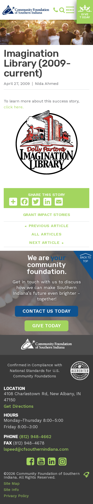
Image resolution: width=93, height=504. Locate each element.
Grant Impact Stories (46, 214)
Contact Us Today (46, 311)
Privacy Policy (16, 496)
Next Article (44, 242)
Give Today (85, 12)
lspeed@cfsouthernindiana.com (36, 449)
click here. (14, 107)
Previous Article (49, 225)
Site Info (11, 489)
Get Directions (18, 406)
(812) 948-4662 (55, 10)
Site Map (12, 483)
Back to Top (85, 258)
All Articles (46, 234)
